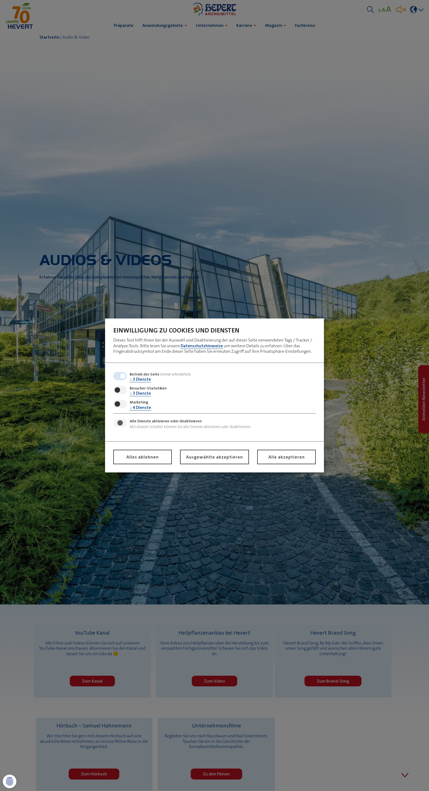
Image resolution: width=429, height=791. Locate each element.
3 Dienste (140, 379)
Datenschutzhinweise (202, 345)
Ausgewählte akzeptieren (214, 457)
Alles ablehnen (142, 457)
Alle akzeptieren (286, 457)
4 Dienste (140, 407)
